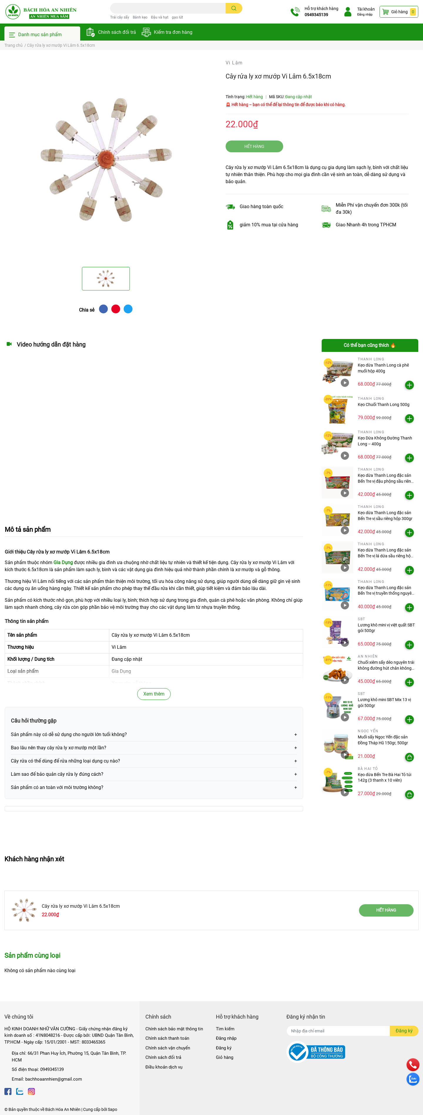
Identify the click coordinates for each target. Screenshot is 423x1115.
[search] (234, 8)
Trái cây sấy (119, 17)
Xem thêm (153, 694)
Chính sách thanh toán (167, 1038)
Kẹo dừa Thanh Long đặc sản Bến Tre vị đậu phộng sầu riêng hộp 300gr (385, 481)
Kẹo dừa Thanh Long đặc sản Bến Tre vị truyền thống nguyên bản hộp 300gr (386, 593)
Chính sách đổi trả (117, 32)
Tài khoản (365, 9)
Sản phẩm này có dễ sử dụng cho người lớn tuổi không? (69, 734)
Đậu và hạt (159, 17)
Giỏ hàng (224, 1057)
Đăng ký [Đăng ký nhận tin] (404, 1031)
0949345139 (315, 14)
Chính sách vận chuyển (167, 1048)
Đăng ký (223, 1048)
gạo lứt (177, 17)
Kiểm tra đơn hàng (173, 32)
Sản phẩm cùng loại (32, 955)
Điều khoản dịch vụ (163, 1067)
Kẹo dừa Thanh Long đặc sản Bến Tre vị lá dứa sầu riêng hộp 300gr (385, 556)
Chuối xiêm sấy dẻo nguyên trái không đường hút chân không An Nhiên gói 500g (386, 668)
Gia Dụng (63, 562)
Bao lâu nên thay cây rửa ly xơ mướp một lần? (58, 747)
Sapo (112, 1109)
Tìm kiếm (225, 1029)
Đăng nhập (364, 14)
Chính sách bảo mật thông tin (174, 1029)
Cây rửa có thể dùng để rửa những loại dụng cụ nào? (65, 761)
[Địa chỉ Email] (352, 1031)
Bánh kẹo (140, 17)
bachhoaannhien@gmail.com (53, 1079)
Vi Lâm (234, 63)
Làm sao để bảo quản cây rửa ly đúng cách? (57, 774)
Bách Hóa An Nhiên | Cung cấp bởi (76, 1109)
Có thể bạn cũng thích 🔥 (370, 345)
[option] (105, 160)
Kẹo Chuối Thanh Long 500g (383, 404)
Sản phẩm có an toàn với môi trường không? (57, 787)
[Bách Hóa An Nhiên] (40, 11)
